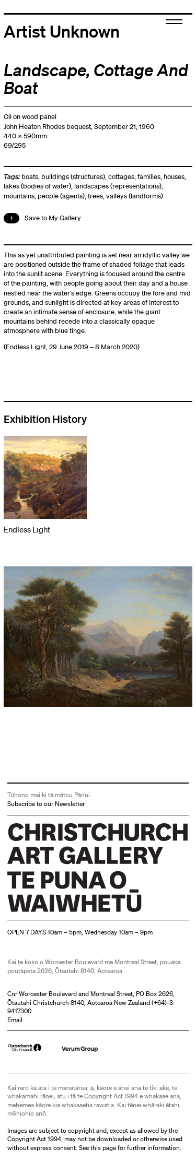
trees (95, 196)
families (148, 176)
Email (14, 1019)
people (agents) (61, 196)
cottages (121, 176)
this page (103, 1147)
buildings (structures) (73, 176)
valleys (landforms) (134, 196)
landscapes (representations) (118, 186)
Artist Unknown (62, 30)
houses (174, 176)
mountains (19, 196)
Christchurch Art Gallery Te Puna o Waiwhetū (69, 911)
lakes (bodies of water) (37, 186)
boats (29, 176)
